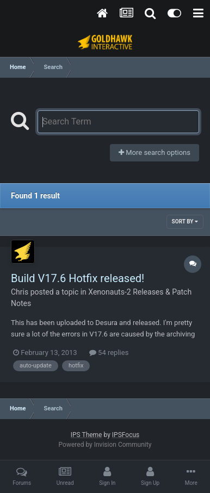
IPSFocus (125, 435)
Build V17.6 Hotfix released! (77, 278)
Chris (19, 292)
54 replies (108, 352)
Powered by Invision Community (105, 444)
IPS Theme (86, 435)
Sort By (185, 221)
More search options (154, 152)
